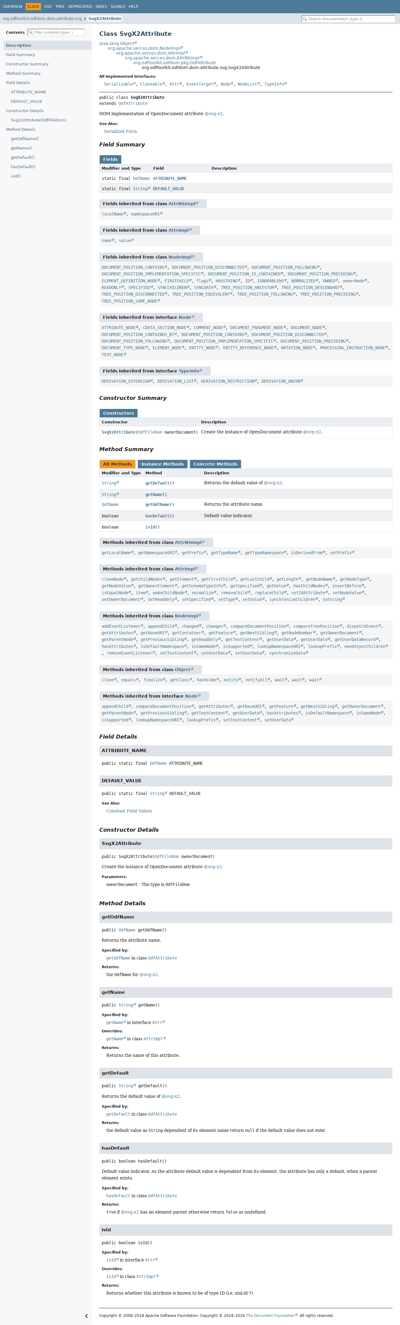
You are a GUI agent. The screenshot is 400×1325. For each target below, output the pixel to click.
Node (225, 84)
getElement (182, 579)
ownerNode (353, 280)
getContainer (186, 632)
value (125, 240)
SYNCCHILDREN (172, 287)
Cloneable (151, 84)
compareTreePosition (316, 626)
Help (133, 7)
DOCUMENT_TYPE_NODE (123, 347)
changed (190, 626)
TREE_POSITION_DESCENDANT (310, 287)
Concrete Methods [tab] (215, 464)
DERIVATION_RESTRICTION (227, 381)
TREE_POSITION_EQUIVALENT (201, 294)
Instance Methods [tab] (162, 464)
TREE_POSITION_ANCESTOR (247, 287)
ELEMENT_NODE (167, 347)
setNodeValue (347, 592)
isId (150, 527)
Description (18, 45)
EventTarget (200, 84)
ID (247, 280)
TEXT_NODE (112, 354)
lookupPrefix (322, 646)
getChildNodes (146, 579)
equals (128, 679)
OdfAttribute (133, 103)
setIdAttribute (308, 592)
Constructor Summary (27, 64)
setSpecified (196, 599)
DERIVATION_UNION (281, 381)
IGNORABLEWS (270, 280)
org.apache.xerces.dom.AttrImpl (150, 53)
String (140, 188)
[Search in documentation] (348, 19)
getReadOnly (204, 639)
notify (231, 679)
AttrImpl (179, 230)
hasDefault (157, 515)
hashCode (206, 679)
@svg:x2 (214, 113)
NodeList (247, 84)
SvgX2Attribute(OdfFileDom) (38, 120)
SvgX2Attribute (105, 18)
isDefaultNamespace (162, 646)
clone (108, 679)
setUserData (214, 653)
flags (202, 280)
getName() (21, 148)
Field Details (18, 82)
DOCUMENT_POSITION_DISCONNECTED (208, 267)
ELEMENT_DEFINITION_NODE (129, 280)
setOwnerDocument (121, 599)
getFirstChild (217, 579)
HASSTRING (226, 280)
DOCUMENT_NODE (306, 327)
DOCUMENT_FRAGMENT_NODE (256, 327)
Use (48, 7)
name (106, 240)
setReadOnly (161, 599)
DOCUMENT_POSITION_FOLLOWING (284, 267)
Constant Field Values (129, 811)
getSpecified (244, 585)
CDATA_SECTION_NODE (164, 327)
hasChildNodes (309, 585)
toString (332, 599)
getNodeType (353, 579)
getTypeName (224, 552)
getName (153, 494)
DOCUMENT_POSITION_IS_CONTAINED (244, 274)
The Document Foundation (270, 1316)
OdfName (141, 178)
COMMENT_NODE (208, 327)
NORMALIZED (303, 280)
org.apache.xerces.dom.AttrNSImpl (162, 57)
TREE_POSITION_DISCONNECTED (133, 294)
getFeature (221, 632)
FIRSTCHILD (177, 280)
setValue (252, 599)
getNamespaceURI (156, 552)
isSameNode (203, 646)
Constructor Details (25, 110)
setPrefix (341, 552)
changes (214, 626)
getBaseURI (153, 632)
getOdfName (157, 504)
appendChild (161, 626)
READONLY (111, 287)
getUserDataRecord (355, 639)
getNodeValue (116, 585)
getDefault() (23, 157)
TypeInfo (274, 84)
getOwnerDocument (339, 632)
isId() (16, 176)
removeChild (234, 592)
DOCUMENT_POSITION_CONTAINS (133, 267)
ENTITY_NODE (202, 347)
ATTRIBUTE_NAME (28, 92)
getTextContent (242, 639)
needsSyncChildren (364, 646)
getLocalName (116, 552)
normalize (202, 592)
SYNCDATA (203, 287)
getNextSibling (257, 632)
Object (183, 669)
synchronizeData (287, 653)
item (140, 592)
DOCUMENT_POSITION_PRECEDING (320, 274)
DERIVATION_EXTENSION (126, 381)
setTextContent (177, 653)
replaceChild (269, 592)
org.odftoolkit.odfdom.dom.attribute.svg (42, 18)
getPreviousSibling (162, 639)
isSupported (236, 646)
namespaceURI (145, 214)
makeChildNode (168, 592)
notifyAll (256, 679)
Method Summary (23, 73)
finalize (153, 679)
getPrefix (192, 552)
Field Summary (20, 54)
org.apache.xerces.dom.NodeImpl (144, 48)
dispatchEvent (362, 626)
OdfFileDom (150, 432)
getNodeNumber (297, 632)
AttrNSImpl (182, 203)
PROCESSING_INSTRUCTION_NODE (352, 347)
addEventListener (121, 626)
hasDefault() (23, 167)
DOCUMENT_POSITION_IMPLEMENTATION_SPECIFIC (151, 274)
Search (118, 7)
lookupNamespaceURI (278, 646)
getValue (276, 585)
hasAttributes (117, 646)
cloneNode (112, 579)
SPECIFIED (139, 287)
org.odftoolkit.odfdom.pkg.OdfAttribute (174, 62)
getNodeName (319, 579)
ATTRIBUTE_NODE (118, 327)
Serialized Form (120, 131)
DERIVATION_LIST (175, 381)
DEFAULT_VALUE (26, 101)
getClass (179, 679)
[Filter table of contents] (56, 32)
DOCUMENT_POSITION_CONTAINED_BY (138, 334)
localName (112, 214)
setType (226, 599)
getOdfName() (25, 139)
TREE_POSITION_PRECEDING (327, 294)
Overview (12, 7)
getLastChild (254, 579)
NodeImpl (180, 257)
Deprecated (80, 7)
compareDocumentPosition (258, 626)
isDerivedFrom (306, 552)
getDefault (157, 483)
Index (101, 7)
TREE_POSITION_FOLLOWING (265, 294)
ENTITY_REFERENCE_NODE (248, 347)
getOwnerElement (156, 585)
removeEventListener (129, 653)
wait (279, 679)
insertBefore (346, 585)
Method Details (21, 129)
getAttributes (117, 632)
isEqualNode (115, 592)
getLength (287, 579)
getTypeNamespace (264, 552)
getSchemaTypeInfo (202, 585)
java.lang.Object (116, 43)
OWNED (329, 280)
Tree (60, 7)
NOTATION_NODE (296, 347)
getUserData (280, 639)
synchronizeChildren (292, 599)
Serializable (118, 84)
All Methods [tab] (117, 464)
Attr (174, 84)
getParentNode (117, 639)
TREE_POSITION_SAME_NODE (129, 301)
